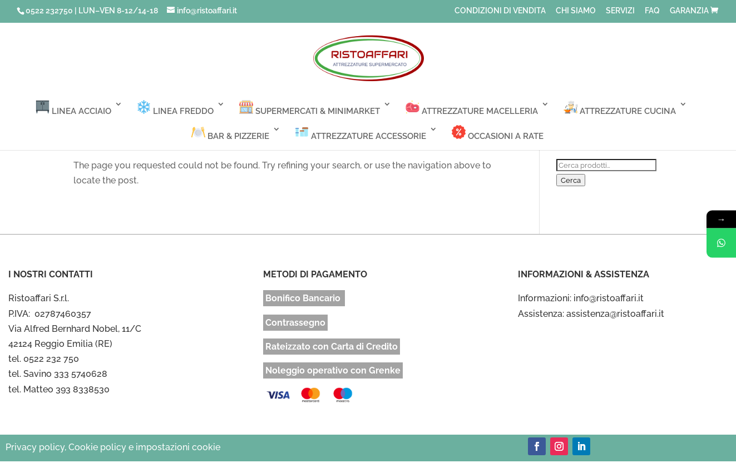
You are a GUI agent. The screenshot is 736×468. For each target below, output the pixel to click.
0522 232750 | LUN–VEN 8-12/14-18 (92, 10)
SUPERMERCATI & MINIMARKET (309, 108)
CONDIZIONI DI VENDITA (500, 11)
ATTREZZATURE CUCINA (620, 108)
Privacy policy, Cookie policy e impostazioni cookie (113, 447)
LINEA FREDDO (175, 108)
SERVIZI (620, 11)
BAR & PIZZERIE (230, 133)
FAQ (652, 11)
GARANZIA (689, 11)
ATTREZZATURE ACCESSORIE (360, 133)
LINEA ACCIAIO (73, 108)
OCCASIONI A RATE (498, 133)
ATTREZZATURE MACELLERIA (472, 108)
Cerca (571, 180)
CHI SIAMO (576, 11)
